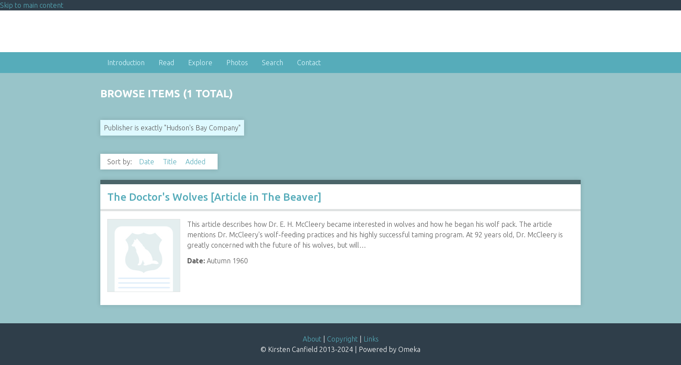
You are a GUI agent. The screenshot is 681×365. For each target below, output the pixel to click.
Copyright (342, 339)
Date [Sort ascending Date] (147, 162)
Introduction (126, 62)
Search (272, 62)
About (312, 339)
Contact (309, 62)
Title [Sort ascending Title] (171, 162)
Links (371, 339)
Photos (237, 62)
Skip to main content (31, 5)
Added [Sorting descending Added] (195, 162)
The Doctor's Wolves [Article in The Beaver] (214, 197)
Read (166, 62)
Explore (200, 62)
